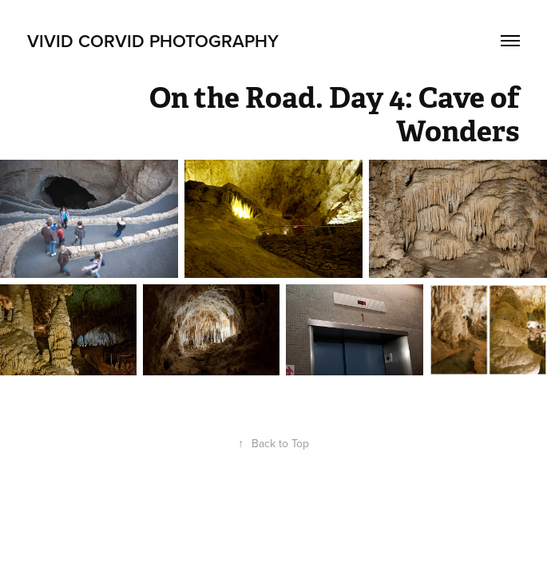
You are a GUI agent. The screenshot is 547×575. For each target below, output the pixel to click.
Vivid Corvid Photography (153, 41)
